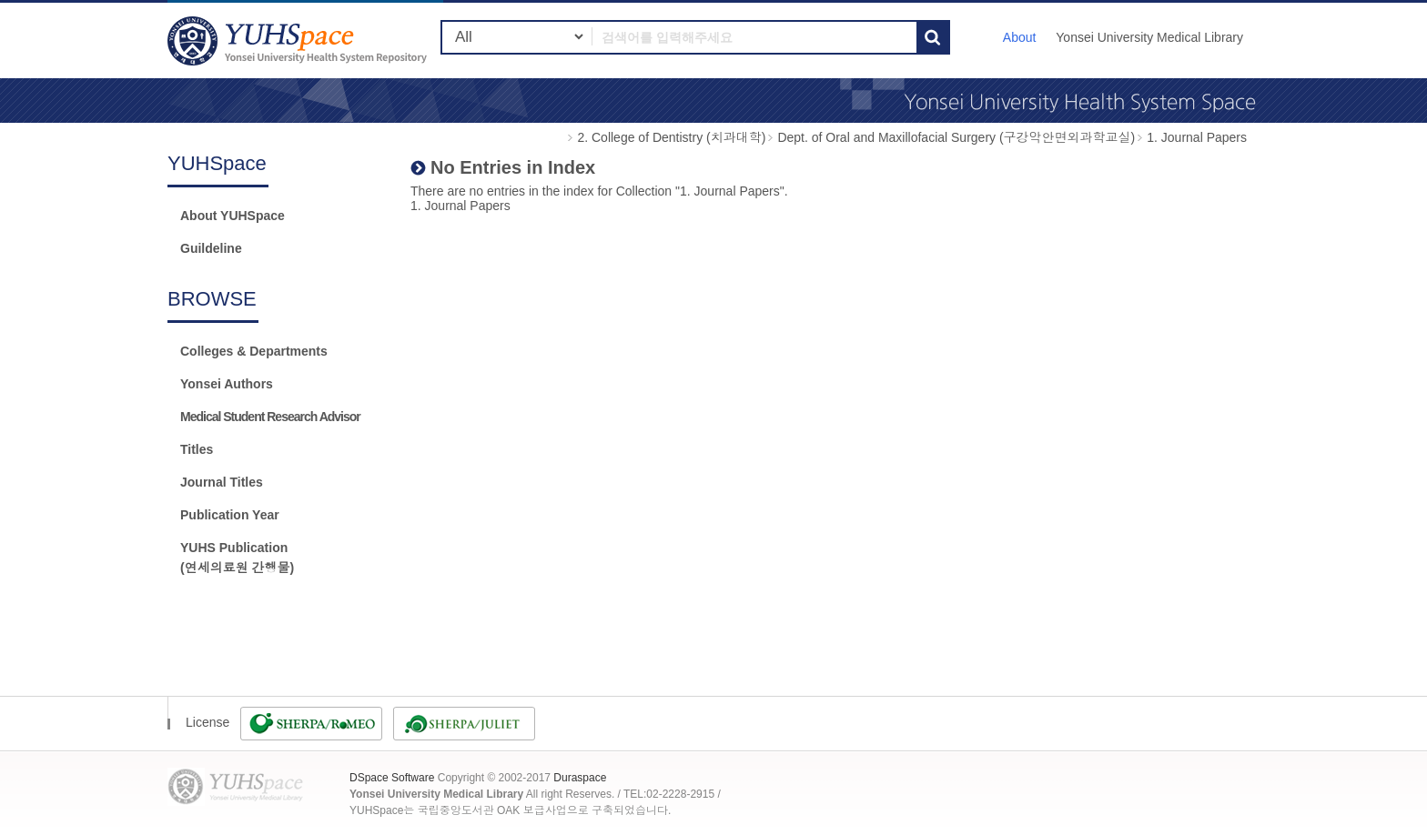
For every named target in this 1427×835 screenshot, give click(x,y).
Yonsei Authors (226, 384)
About (1020, 37)
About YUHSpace (232, 215)
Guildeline (211, 248)
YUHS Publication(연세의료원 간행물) (237, 557)
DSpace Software (391, 777)
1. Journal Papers (1197, 137)
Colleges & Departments (254, 351)
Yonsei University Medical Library (1149, 37)
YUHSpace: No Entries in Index (299, 40)
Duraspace (579, 777)
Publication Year (229, 515)
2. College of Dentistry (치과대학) (671, 137)
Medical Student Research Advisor (270, 416)
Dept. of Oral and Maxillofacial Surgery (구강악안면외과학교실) (956, 137)
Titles (196, 449)
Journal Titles (221, 482)
